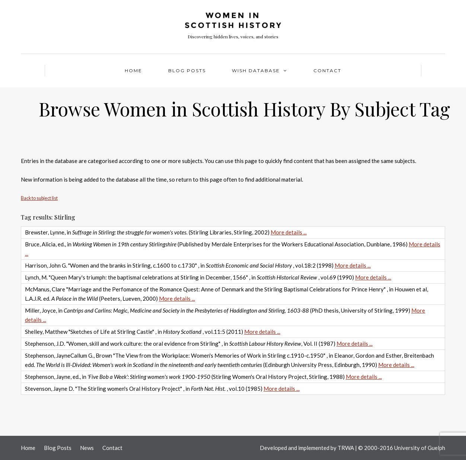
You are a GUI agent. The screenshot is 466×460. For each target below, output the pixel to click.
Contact (327, 70)
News (87, 447)
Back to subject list (39, 198)
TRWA (346, 447)
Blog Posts (187, 70)
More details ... (289, 232)
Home (133, 70)
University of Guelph (419, 447)
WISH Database (256, 70)
